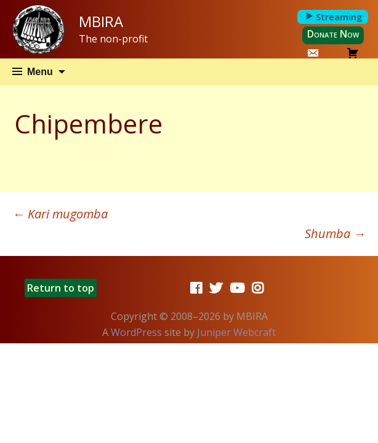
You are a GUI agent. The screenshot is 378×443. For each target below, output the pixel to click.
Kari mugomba (60, 214)
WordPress (136, 332)
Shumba (335, 233)
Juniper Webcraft (236, 332)
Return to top (60, 288)
